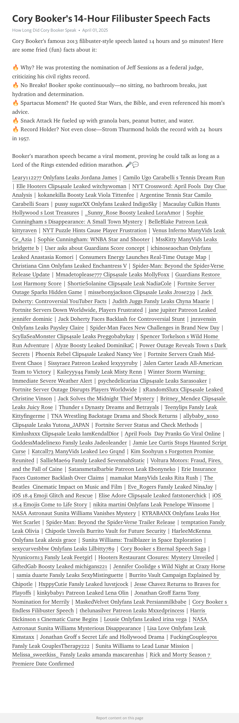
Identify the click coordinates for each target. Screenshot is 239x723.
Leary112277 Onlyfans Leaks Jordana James (64, 177)
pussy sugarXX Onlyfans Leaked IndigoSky (106, 203)
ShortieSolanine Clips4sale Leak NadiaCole (119, 283)
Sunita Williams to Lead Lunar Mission (142, 645)
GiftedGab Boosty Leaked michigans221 (59, 566)
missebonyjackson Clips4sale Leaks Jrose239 (141, 292)
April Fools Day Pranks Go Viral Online (173, 433)
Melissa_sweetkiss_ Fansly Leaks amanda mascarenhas (78, 654)
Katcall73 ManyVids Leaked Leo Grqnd (78, 451)
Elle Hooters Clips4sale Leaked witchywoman (71, 186)
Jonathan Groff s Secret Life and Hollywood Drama (102, 636)
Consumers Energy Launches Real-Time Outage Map (142, 257)
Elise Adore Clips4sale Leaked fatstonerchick (152, 495)
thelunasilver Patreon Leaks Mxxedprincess (132, 610)
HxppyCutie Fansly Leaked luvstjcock (83, 584)
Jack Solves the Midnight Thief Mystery (106, 398)
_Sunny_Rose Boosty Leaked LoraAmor (132, 212)
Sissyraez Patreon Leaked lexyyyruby (93, 363)
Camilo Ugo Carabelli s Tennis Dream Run (174, 177)
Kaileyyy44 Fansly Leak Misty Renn (99, 371)
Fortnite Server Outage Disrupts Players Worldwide (74, 389)
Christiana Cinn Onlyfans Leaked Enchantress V (69, 265)
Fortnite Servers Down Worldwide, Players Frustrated (77, 309)
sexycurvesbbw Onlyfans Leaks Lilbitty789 (63, 548)
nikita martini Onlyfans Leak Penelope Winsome (151, 504)
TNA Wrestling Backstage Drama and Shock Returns (114, 415)
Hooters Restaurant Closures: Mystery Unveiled (156, 557)
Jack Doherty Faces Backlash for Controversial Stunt (121, 318)
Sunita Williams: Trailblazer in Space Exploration (142, 539)
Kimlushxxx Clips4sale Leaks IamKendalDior (65, 433)
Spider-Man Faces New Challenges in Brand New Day (154, 327)
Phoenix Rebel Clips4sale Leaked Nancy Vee (88, 354)
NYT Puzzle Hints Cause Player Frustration (95, 230)
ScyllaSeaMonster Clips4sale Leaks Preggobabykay (73, 336)
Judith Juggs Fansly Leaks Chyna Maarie (161, 301)
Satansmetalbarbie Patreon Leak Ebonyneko (122, 469)
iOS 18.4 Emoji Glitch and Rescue (52, 495)
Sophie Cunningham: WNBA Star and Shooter (94, 239)
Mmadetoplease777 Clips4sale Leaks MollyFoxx (112, 274)
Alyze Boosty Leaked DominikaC (94, 345)
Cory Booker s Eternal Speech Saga (163, 548)
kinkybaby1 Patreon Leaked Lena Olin (83, 592)
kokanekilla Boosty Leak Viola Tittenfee (86, 194)
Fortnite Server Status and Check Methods (146, 424)
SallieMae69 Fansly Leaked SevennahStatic (92, 460)
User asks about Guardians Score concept (95, 248)
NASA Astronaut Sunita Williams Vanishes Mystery (74, 513)
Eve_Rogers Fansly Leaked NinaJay (170, 486)
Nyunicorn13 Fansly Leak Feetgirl (52, 557)
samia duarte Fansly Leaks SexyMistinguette (69, 575)
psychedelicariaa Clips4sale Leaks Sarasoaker (152, 380)
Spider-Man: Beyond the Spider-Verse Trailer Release (110, 522)
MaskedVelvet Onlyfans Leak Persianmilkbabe (130, 601)
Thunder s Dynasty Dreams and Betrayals (109, 407)
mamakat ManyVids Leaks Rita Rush (154, 477)
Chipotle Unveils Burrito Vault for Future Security (105, 530)
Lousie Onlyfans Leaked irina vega (145, 619)
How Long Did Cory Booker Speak (44, 30)
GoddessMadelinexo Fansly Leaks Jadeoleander (69, 442)
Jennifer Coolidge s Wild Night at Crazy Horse (169, 566)
